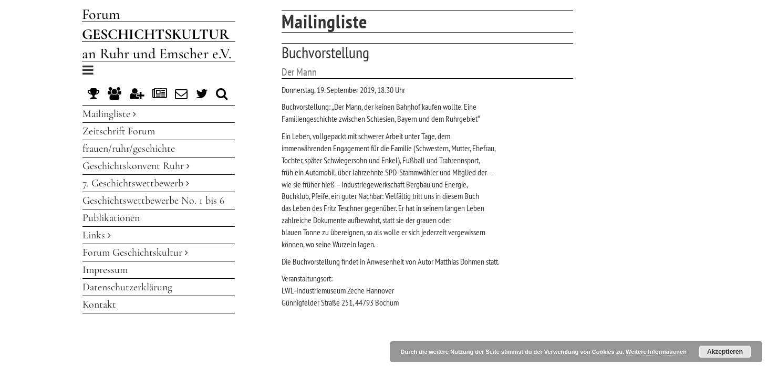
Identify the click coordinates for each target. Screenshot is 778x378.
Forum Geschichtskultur (135, 252)
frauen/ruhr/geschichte (128, 148)
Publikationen (111, 218)
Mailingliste (109, 114)
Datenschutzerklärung (127, 287)
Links (96, 235)
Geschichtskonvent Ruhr (136, 166)
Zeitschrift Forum (118, 131)
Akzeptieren (725, 351)
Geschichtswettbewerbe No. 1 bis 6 (153, 200)
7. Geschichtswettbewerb (135, 183)
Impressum (105, 270)
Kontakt (99, 304)
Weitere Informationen (656, 352)
